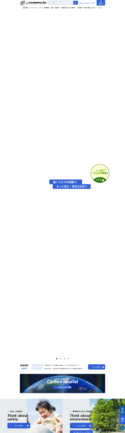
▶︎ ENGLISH (92, 3)
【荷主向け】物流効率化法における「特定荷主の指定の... (68, 368)
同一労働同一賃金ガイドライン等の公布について (66, 365)
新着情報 (46, 8)
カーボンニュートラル (36, 8)
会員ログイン (122, 411)
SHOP (122, 420)
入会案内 (79, 8)
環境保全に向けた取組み (68, 8)
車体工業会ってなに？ (90, 8)
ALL (100, 8)
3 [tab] (64, 359)
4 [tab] (68, 359)
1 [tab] (57, 359)
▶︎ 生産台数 (81, 3)
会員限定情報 (62, 387)
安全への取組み (55, 8)
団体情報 (25, 8)
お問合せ (101, 3)
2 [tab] (60, 359)
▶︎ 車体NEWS (87, 3)
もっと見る (97, 367)
